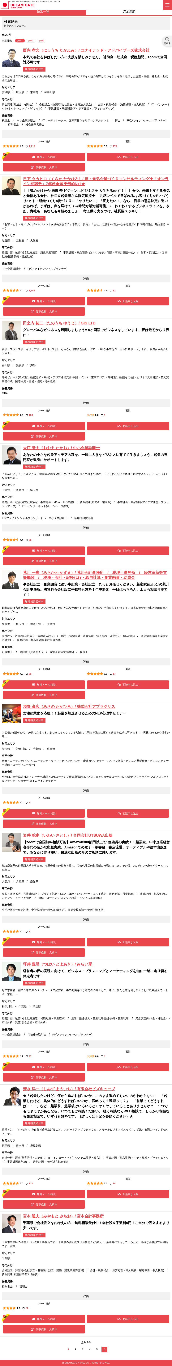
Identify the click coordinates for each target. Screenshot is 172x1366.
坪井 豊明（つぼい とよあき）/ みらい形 (57, 964)
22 (25, 1308)
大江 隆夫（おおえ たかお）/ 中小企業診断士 (61, 448)
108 (29, 415)
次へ (104, 1349)
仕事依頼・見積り (44, 167)
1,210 (30, 146)
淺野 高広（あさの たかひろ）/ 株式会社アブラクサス (69, 706)
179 (113, 146)
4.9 (21, 673)
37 (28, 1056)
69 (28, 673)
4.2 (18, 1308)
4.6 (21, 415)
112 (29, 1183)
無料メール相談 (44, 157)
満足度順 (129, 11)
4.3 (105, 290)
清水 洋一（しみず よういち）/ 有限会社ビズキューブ (69, 1089)
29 (28, 539)
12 (112, 290)
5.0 (105, 146)
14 (112, 1183)
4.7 (21, 1056)
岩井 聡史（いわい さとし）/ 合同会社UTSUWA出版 (68, 835)
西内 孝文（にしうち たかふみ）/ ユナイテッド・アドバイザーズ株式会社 (86, 50)
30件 (31, 40)
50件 (41, 40)
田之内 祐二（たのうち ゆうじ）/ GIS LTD (59, 323)
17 (112, 673)
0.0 (97, 415)
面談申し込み (128, 157)
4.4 (21, 539)
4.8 (21, 146)
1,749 (30, 290)
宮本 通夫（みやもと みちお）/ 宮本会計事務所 (63, 1216)
